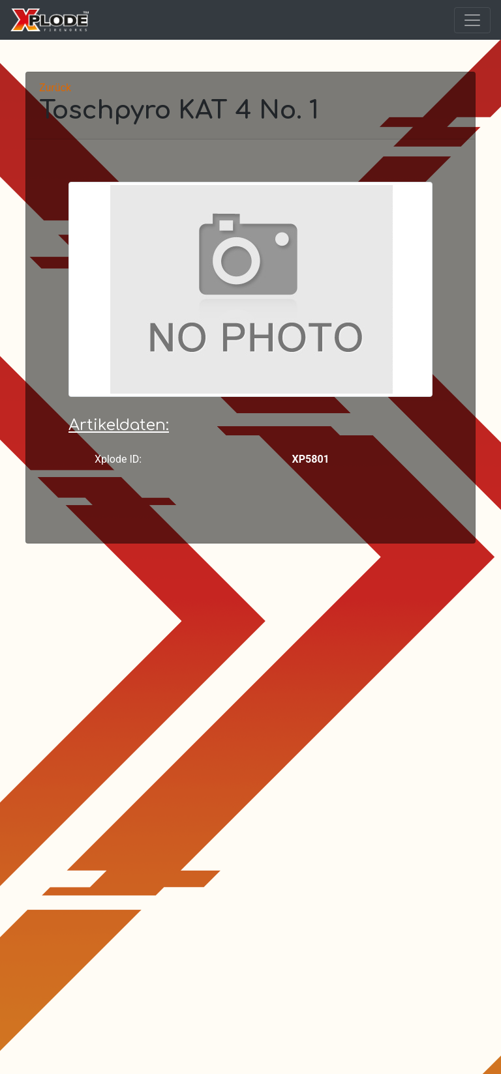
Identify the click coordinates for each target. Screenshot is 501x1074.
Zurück (55, 87)
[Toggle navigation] (472, 20)
